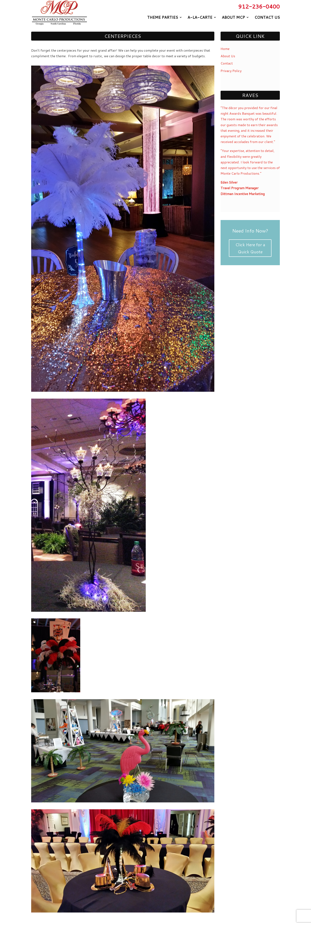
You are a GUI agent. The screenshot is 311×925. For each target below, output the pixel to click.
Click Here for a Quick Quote (250, 248)
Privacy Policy (231, 70)
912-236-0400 (259, 6)
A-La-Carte (200, 17)
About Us (228, 55)
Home (225, 48)
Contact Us (267, 17)
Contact (227, 63)
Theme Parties (162, 17)
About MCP (233, 17)
